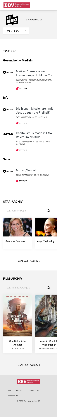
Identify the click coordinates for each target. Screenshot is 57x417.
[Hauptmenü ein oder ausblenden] (51, 5)
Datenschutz (35, 391)
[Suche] (28, 211)
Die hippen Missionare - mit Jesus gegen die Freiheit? (34, 110)
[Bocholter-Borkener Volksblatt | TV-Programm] (16, 5)
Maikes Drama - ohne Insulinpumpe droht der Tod (34, 73)
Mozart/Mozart (26, 170)
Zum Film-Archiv (29, 364)
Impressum (13, 396)
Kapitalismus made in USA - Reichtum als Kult (35, 135)
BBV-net (20, 391)
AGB (9, 391)
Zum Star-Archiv (29, 260)
